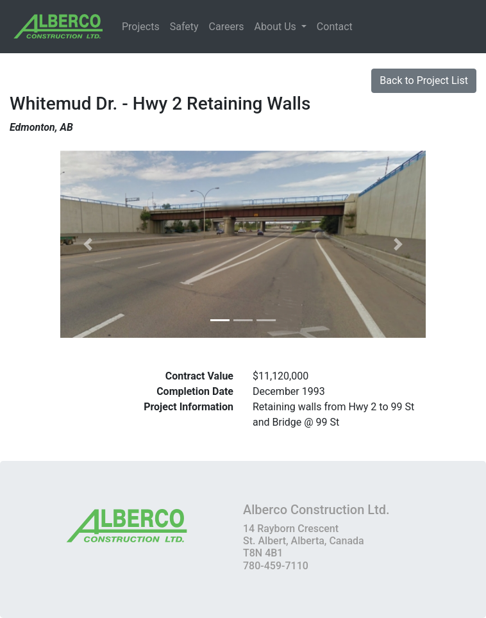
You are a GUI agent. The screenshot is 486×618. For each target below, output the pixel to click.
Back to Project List (424, 80)
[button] (87, 244)
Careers (226, 27)
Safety (184, 27)
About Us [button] (277, 27)
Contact (335, 27)
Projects (141, 27)
